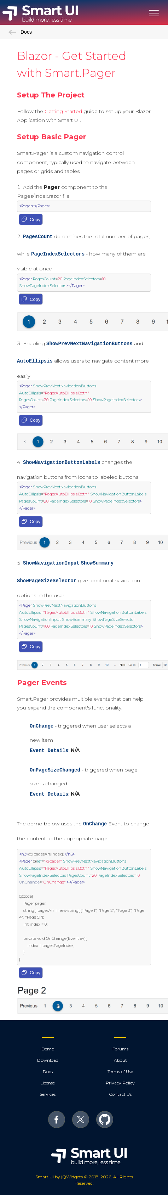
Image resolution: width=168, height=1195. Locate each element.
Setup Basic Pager (51, 137)
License (47, 1082)
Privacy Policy (120, 1082)
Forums (120, 1048)
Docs (20, 32)
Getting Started (63, 111)
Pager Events (42, 682)
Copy (30, 219)
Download (47, 1060)
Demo (47, 1048)
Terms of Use (120, 1071)
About (120, 1060)
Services (48, 1094)
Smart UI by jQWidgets (59, 1176)
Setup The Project (51, 95)
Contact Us (120, 1094)
